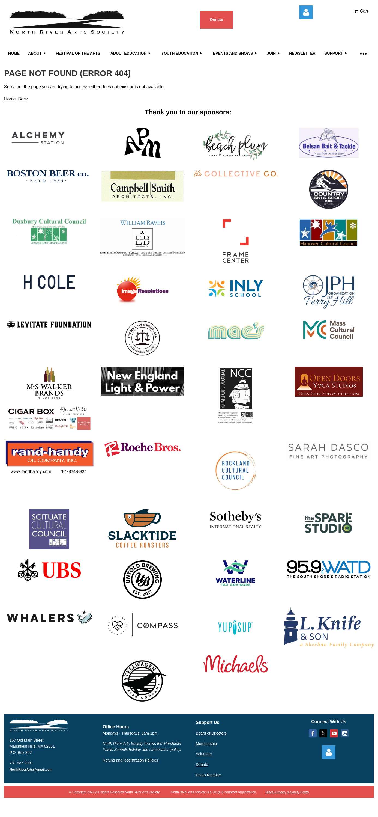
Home (10, 99)
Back (23, 99)
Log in (306, 12)
